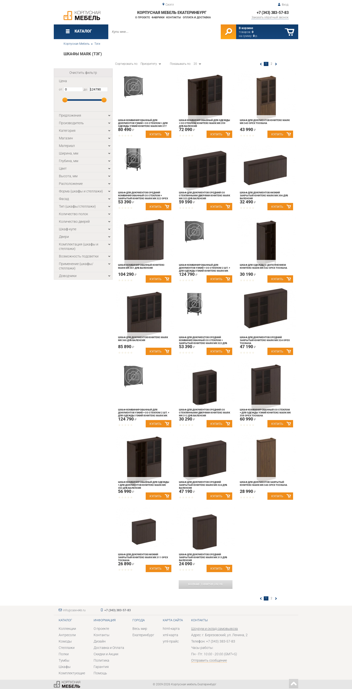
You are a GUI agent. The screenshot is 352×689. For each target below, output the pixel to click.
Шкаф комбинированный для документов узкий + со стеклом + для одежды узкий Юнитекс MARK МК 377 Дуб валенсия (143, 124)
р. (255, 36)
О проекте (142, 17)
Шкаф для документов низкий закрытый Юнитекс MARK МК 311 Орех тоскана (143, 557)
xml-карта (170, 635)
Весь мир (139, 629)
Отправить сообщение (209, 660)
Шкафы (65, 667)
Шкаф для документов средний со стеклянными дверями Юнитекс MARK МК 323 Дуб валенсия (204, 195)
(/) (205, 584)
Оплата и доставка (197, 17)
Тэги (97, 43)
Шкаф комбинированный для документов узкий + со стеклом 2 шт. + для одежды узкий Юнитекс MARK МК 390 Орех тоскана (204, 269)
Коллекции (67, 629)
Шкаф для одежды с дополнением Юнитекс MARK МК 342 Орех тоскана (263, 266)
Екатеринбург (143, 635)
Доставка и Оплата (109, 648)
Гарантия (101, 667)
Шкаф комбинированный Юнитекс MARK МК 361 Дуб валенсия (141, 266)
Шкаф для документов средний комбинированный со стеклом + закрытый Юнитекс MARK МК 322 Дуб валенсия (203, 341)
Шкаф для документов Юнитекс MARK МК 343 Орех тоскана (265, 121)
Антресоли (67, 635)
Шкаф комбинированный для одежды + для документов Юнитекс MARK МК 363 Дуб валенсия (143, 485)
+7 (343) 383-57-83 (272, 12)
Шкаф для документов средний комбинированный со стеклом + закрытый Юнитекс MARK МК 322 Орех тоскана (143, 197)
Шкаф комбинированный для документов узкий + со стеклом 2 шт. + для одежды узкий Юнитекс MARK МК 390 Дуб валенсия (143, 414)
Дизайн (100, 641)
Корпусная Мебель (76, 43)
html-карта (171, 629)
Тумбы (64, 660)
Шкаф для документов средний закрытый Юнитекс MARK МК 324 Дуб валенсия (203, 485)
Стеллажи (67, 648)
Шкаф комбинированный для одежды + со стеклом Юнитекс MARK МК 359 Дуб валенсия (204, 123)
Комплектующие (72, 673)
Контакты (173, 17)
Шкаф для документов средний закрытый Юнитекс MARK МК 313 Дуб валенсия (203, 557)
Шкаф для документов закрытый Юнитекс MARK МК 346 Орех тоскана (263, 483)
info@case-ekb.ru (74, 610)
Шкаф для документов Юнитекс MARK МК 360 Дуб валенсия (143, 339)
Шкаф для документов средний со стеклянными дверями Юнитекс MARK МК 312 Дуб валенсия (204, 412)
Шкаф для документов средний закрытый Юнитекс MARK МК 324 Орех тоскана (265, 340)
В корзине (246, 28)
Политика (101, 660)
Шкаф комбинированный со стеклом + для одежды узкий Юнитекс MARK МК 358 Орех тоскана (265, 412)
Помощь (100, 673)
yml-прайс (171, 641)
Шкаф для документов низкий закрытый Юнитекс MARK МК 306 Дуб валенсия (264, 195)
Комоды (65, 641)
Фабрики (158, 17)
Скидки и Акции (106, 654)
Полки (64, 654)
